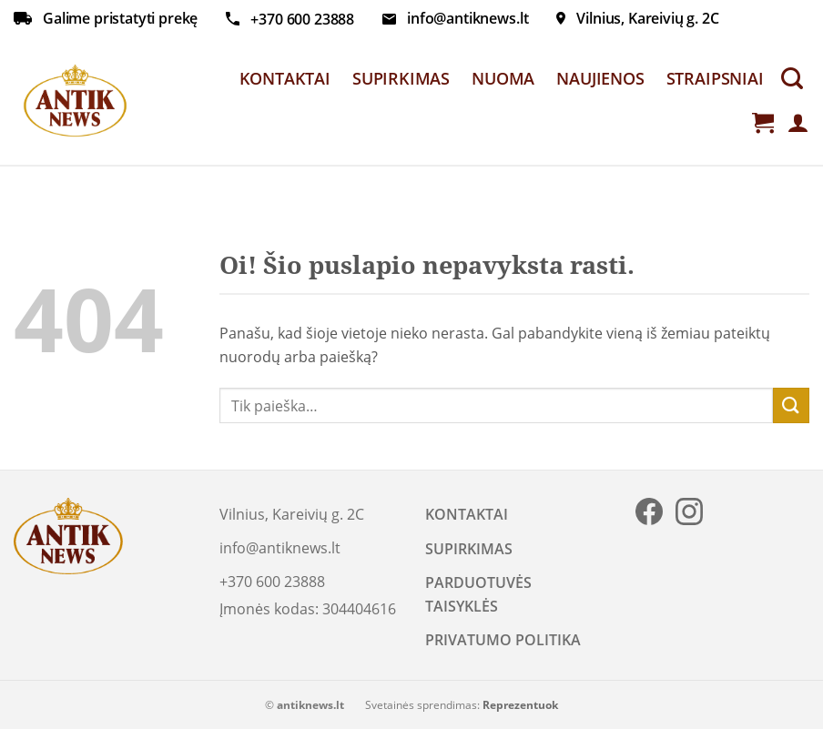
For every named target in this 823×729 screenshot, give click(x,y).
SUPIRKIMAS (401, 78)
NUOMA (503, 78)
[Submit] (791, 405)
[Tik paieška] (792, 78)
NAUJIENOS (600, 78)
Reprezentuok (520, 705)
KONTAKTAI (284, 78)
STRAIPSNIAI (715, 78)
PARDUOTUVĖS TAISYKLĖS (478, 594)
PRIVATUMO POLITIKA (503, 640)
